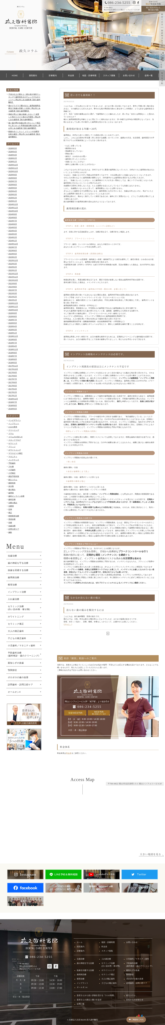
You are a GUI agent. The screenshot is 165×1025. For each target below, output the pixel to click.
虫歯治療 (11, 526)
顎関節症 (12, 670)
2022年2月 (12, 267)
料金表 (71, 75)
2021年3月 (12, 293)
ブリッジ (11, 447)
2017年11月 (13, 366)
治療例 (11, 506)
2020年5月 (12, 323)
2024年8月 (12, 218)
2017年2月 (12, 392)
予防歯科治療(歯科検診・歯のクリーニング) (139, 964)
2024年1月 (12, 241)
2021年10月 (13, 280)
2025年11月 (13, 168)
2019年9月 (12, 340)
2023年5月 (12, 254)
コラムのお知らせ (15, 437)
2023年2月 (12, 257)
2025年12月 (13, 165)
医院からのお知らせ (134, 1000)
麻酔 (10, 532)
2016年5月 (12, 409)
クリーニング (13, 430)
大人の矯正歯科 (16, 631)
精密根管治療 (13, 516)
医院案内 (33, 75)
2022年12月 (13, 260)
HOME (15, 75)
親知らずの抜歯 (16, 663)
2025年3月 (12, 194)
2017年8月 (12, 376)
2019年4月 (12, 346)
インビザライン (14, 420)
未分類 (11, 486)
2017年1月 (12, 396)
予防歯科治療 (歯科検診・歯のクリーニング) (23, 654)
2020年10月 (13, 310)
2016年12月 (13, 399)
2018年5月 (12, 363)
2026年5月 (12, 148)
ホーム (79, 942)
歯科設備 (11, 499)
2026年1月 (12, 162)
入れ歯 (11, 466)
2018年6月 (12, 359)
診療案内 (53, 75)
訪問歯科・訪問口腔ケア (20, 684)
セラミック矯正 (16, 624)
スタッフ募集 (109, 75)
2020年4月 (12, 326)
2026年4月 (12, 152)
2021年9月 (12, 283)
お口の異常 (12, 427)
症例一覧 (149, 75)
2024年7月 (12, 221)
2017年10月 (13, 369)
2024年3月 (12, 234)
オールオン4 (14, 692)
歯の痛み (11, 490)
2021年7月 (12, 290)
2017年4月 (12, 389)
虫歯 (10, 523)
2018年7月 (12, 356)
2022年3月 (12, 264)
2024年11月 (13, 208)
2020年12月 (13, 303)
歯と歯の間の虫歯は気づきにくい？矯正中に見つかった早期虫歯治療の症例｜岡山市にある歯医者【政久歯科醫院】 (24, 125)
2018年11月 (13, 349)
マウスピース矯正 (15, 453)
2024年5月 (12, 227)
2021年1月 (12, 300)
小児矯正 (11, 473)
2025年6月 (12, 185)
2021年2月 (12, 297)
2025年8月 (12, 178)
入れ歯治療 (13, 599)
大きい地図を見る (150, 854)
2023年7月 (12, 247)
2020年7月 (12, 320)
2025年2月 (12, 198)
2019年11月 (13, 336)
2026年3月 (12, 155)
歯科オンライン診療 (16, 496)
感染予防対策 (13, 476)
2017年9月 (12, 373)
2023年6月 (12, 251)
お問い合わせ (129, 75)
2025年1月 (12, 201)
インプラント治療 (17, 592)
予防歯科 (11, 463)
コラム (11, 433)
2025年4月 (12, 191)
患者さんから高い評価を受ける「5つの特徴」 (96, 995)
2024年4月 (12, 231)
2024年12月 (13, 204)
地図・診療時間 (89, 75)
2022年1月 (12, 270)
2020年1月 (12, 333)
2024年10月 (13, 211)
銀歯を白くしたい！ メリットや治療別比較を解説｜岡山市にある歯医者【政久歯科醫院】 (24, 134)
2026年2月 (12, 158)
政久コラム (12, 480)
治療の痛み (12, 503)
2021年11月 (13, 277)
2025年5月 (12, 188)
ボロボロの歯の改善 (18, 677)
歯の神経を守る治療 (18, 563)
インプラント (13, 424)
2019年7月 (12, 343)
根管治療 (12, 585)
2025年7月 (12, 181)
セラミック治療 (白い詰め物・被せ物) (19, 607)
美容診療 (11, 519)
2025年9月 (12, 175)
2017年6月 (12, 382)
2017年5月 (12, 386)
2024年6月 (12, 224)
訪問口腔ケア (13, 529)
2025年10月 (13, 171)
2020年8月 (12, 316)
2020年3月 (12, 330)
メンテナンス (13, 460)
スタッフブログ (14, 440)
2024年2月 (12, 237)
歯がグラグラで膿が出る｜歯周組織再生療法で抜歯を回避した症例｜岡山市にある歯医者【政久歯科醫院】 (24, 108)
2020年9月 (12, 313)
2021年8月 (12, 287)
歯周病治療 (13, 577)
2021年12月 (13, 274)
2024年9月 (12, 214)
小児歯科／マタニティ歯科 (21, 645)
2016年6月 (12, 405)
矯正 (10, 513)
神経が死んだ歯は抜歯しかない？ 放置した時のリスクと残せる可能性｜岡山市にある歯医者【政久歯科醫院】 (24, 117)
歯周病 (11, 493)
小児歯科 (11, 470)
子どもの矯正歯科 (17, 638)
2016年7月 (12, 402)
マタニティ (12, 457)
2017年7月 (12, 379)
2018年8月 (12, 353)
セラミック (12, 443)
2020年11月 (13, 307)
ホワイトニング (14, 450)
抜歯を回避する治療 (18, 570)
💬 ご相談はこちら (136, 1020)
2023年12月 (13, 244)
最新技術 (11, 483)
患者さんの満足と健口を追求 (89, 1000)
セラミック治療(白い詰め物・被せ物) (110, 964)
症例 (10, 509)
